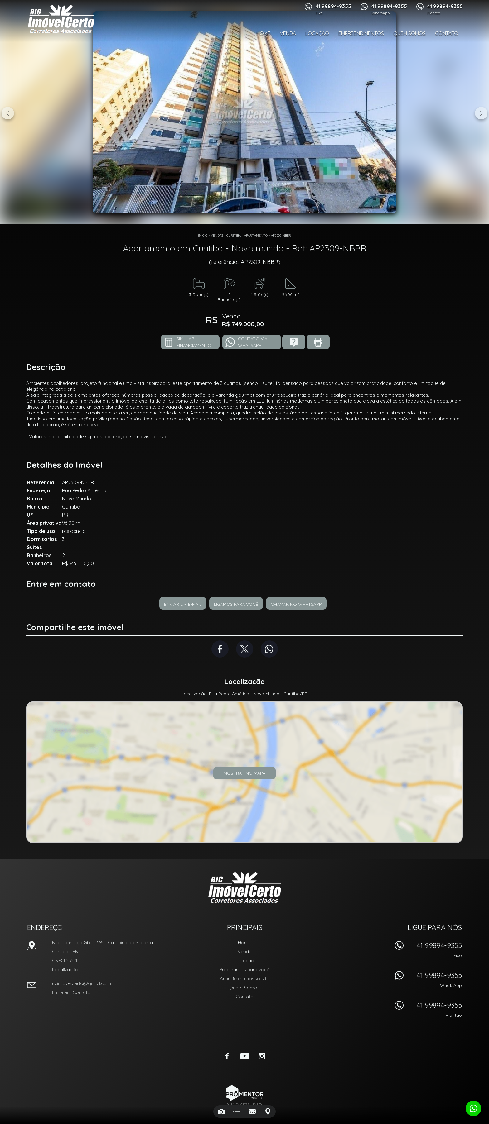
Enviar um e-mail (182, 604)
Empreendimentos (361, 33)
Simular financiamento (194, 342)
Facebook (220, 649)
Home (263, 33)
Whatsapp (269, 649)
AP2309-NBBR (281, 235)
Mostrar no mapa (244, 773)
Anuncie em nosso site (244, 979)
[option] (244, 112)
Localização (65, 970)
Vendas (217, 235)
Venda (288, 33)
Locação (317, 33)
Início (202, 235)
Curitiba (233, 235)
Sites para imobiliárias (244, 1104)
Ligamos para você (236, 604)
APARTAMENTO (256, 235)
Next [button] (481, 113)
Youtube (244, 1056)
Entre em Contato (71, 992)
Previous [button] (8, 113)
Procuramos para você (244, 970)
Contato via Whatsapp (252, 342)
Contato (446, 33)
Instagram (262, 1056)
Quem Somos (409, 33)
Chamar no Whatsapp (296, 604)
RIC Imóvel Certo (244, 887)
